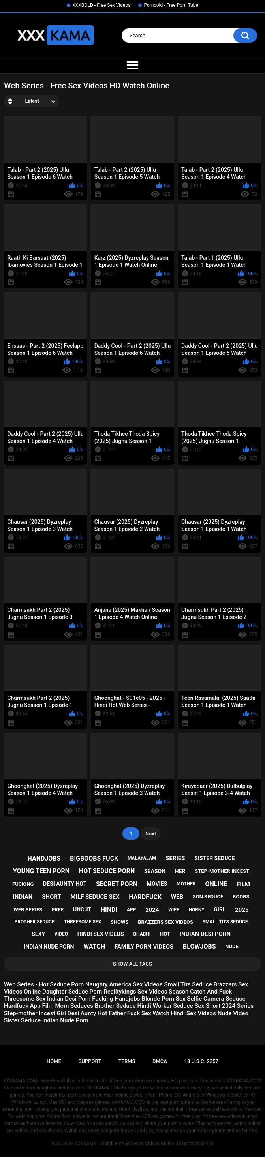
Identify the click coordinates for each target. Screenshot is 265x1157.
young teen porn (41, 871)
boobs (241, 897)
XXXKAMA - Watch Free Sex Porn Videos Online (124, 1143)
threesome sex (82, 921)
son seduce (208, 897)
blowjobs (199, 946)
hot (165, 934)
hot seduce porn (107, 871)
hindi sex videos (100, 934)
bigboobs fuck (94, 858)
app (131, 910)
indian (22, 896)
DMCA (159, 1061)
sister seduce (214, 858)
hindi (109, 909)
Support (89, 1061)
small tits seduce (225, 921)
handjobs (44, 858)
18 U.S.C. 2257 (201, 1061)
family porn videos (144, 946)
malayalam (142, 858)
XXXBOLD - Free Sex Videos (101, 5)
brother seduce (35, 921)
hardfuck (145, 897)
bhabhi (141, 934)
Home (54, 1061)
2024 (152, 909)
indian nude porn (49, 946)
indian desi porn (205, 934)
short (51, 896)
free (58, 910)
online (216, 884)
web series (27, 910)
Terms (126, 1061)
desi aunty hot (64, 884)
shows (120, 922)
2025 (241, 909)
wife (173, 910)
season (154, 871)
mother (186, 884)
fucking (23, 884)
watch (94, 946)
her (180, 871)
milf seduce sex (95, 896)
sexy (38, 934)
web (177, 896)
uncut (82, 909)
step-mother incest (222, 871)
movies (157, 884)
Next (150, 833)
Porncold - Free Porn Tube (171, 5)
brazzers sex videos (165, 922)
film (243, 884)
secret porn (116, 884)
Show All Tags (132, 964)
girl (220, 909)
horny (196, 910)
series (175, 858)
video (61, 934)
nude (232, 946)
